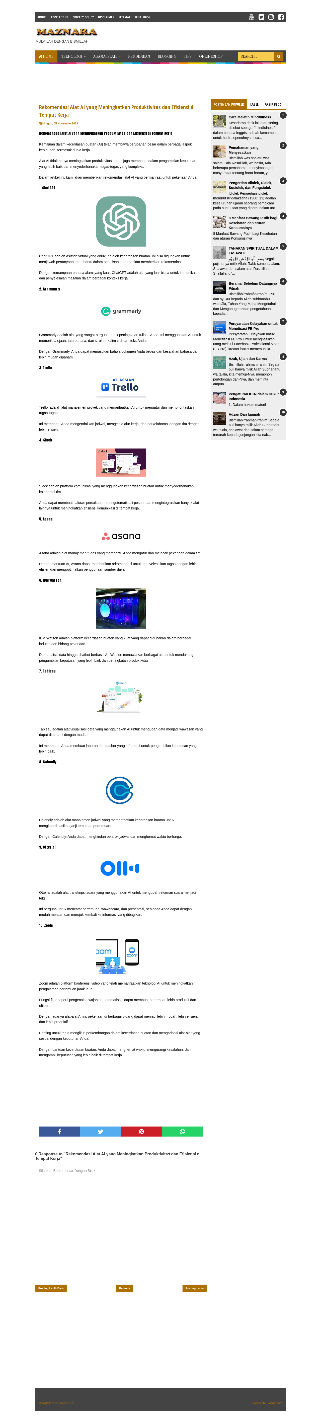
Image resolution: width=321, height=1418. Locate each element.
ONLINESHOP (211, 56)
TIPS (188, 56)
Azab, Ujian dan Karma (248, 359)
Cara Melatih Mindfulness (250, 117)
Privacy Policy (83, 17)
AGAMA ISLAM (105, 56)
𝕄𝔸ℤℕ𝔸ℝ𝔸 (66, 1402)
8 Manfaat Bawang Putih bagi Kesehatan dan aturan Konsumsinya (253, 223)
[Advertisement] (194, 34)
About (42, 17)
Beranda (124, 1288)
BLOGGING (167, 56)
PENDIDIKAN (139, 56)
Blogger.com (274, 1402)
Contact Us (59, 17)
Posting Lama (195, 1288)
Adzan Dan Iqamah (244, 414)
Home (46, 56)
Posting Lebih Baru (51, 1288)
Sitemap (125, 17)
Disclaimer (106, 17)
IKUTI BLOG (142, 17)
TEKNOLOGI (71, 56)
